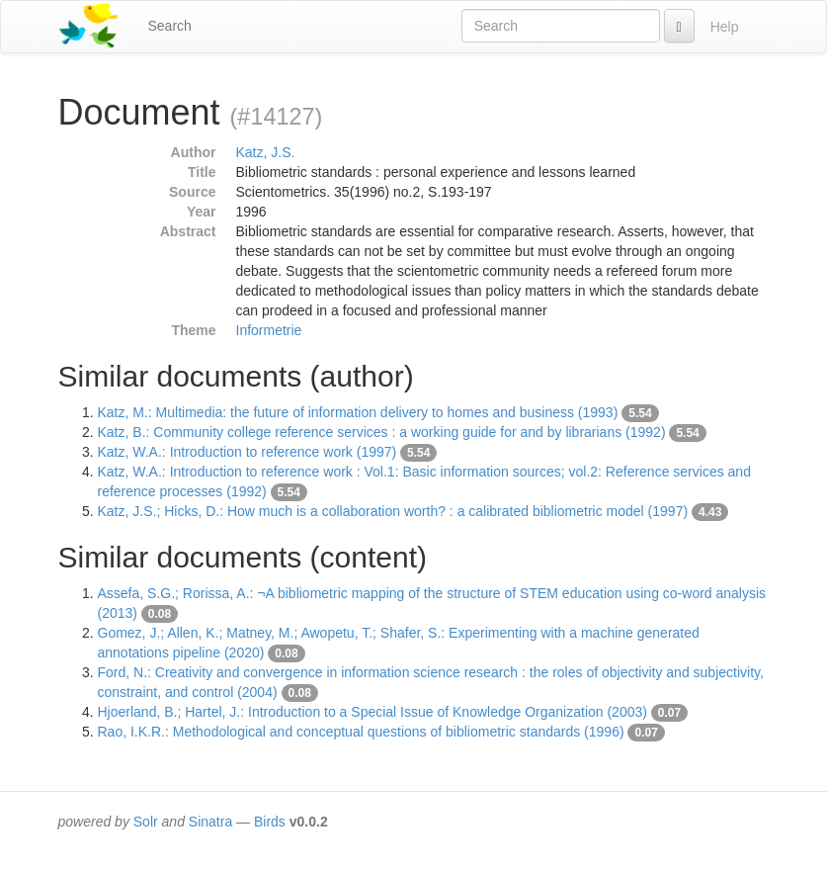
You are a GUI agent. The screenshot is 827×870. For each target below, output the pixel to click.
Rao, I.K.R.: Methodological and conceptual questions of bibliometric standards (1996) (361, 732)
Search (170, 26)
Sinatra (210, 821)
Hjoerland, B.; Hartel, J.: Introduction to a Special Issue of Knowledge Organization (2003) (372, 712)
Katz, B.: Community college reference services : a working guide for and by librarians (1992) (382, 432)
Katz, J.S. (265, 152)
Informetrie (269, 330)
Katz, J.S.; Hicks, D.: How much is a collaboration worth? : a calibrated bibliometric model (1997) (393, 511)
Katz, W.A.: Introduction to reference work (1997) (247, 452)
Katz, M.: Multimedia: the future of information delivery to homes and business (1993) (358, 412)
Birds (270, 821)
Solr (145, 821)
